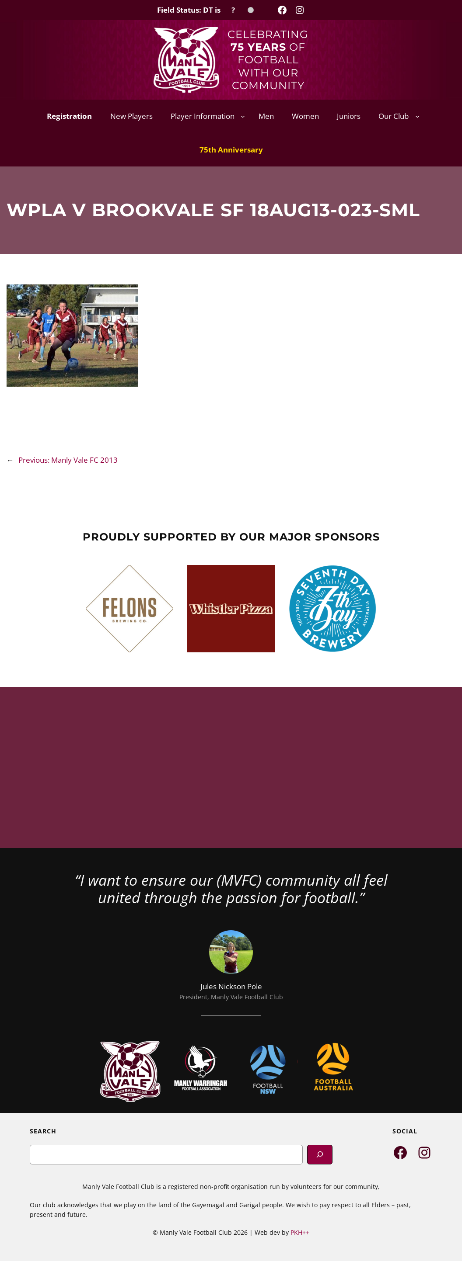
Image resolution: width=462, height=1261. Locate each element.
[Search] (319, 1154)
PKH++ (299, 1232)
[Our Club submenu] (417, 116)
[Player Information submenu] (243, 116)
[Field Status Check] (205, 10)
